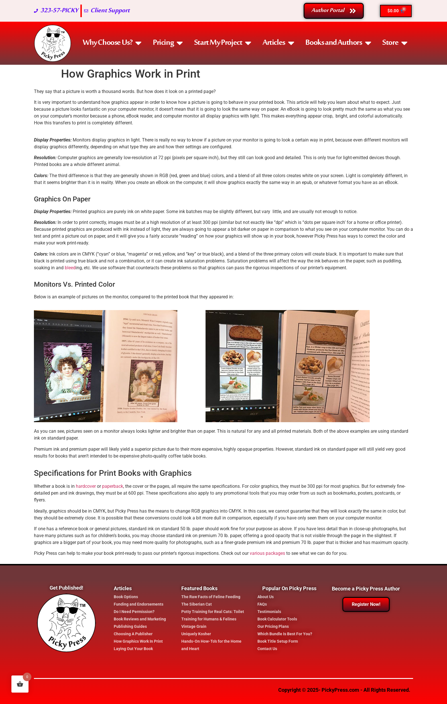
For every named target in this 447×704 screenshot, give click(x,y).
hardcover (86, 486)
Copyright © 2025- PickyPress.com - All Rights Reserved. (344, 690)
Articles (278, 43)
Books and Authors (338, 43)
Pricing (168, 43)
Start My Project (222, 43)
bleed (70, 267)
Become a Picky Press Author (366, 589)
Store (394, 43)
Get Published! (66, 588)
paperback (112, 486)
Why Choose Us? (112, 43)
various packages (267, 553)
